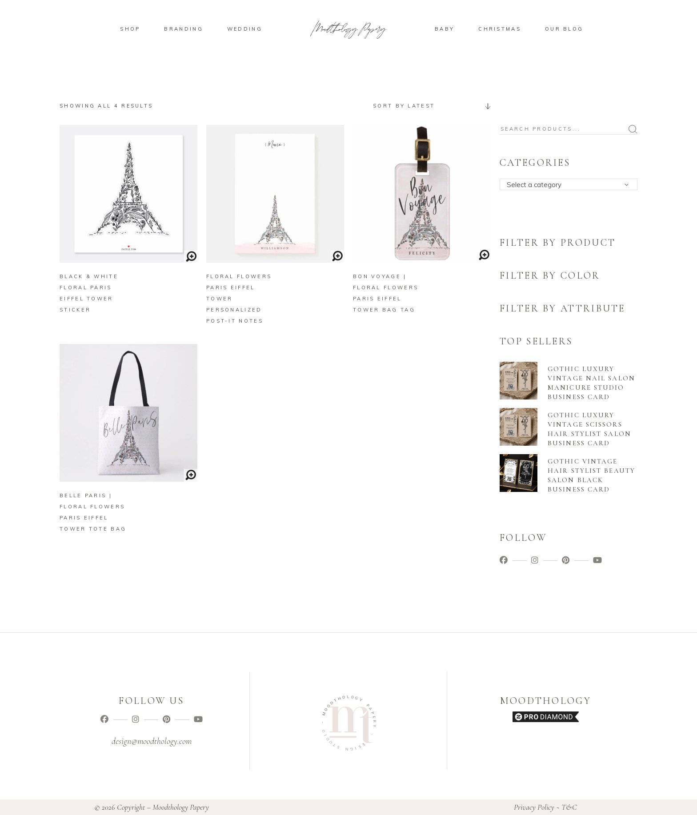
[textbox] (571, 185)
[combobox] (428, 106)
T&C (569, 807)
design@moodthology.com (152, 741)
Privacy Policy (534, 807)
